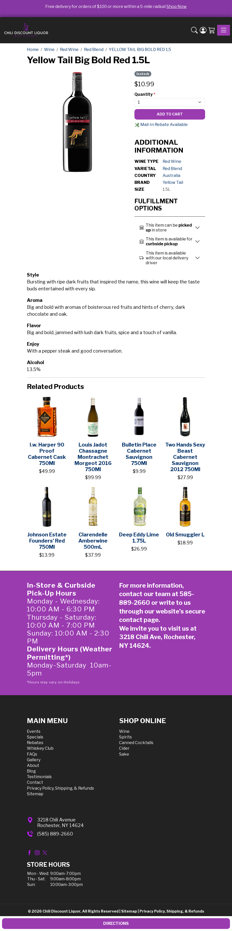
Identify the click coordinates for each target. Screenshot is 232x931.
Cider (124, 748)
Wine (124, 731)
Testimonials (39, 776)
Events (33, 731)
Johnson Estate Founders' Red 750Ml (47, 541)
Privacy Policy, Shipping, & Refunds (60, 788)
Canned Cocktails (136, 742)
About (33, 765)
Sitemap (35, 793)
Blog (31, 771)
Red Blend (172, 168)
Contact (35, 782)
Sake (124, 754)
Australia (171, 175)
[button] (194, 30)
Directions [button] (116, 923)
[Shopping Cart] (211, 30)
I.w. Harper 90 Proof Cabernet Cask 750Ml (47, 454)
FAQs (32, 754)
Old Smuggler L (185, 535)
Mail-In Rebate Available (161, 124)
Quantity (144, 94)
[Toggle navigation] (223, 30)
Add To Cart (170, 114)
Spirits (125, 737)
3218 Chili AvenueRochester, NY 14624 (60, 822)
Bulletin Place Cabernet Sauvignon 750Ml (139, 454)
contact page (139, 619)
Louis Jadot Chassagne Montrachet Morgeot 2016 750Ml (93, 457)
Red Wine (172, 161)
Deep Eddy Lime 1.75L (139, 538)
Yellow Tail (173, 182)
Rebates (35, 742)
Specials (35, 737)
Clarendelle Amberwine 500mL (93, 541)
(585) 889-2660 (55, 834)
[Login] (203, 30)
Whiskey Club (40, 748)
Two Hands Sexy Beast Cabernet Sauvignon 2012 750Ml (185, 457)
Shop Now (176, 6)
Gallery (33, 759)
